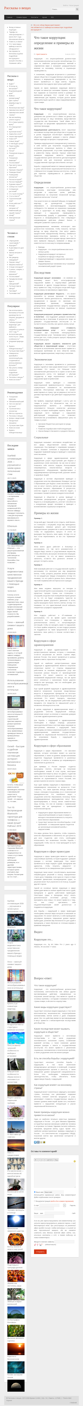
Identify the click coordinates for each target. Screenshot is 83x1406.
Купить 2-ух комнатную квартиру (12, 1006)
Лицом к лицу (14, 262)
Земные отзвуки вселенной (14, 1302)
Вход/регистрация (54, 1201)
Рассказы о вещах (17, 8)
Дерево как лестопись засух (14, 1284)
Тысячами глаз (15, 293)
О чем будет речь (16, 143)
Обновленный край (16, 401)
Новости (13, 139)
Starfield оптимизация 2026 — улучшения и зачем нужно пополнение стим (14, 465)
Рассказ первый (15, 182)
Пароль (73, 1205)
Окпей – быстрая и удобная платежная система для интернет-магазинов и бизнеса (15, 756)
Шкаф (11, 215)
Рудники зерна (15, 184)
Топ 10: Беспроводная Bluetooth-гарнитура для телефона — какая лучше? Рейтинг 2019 (14, 817)
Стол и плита (14, 196)
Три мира (13, 291)
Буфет (11, 84)
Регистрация (74, 5)
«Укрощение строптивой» (14, 242)
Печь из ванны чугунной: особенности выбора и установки (14, 1050)
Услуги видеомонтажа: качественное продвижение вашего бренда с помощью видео (15, 578)
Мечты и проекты (15, 413)
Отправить (40, 1252)
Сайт (74, 1213)
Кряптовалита (41, 54)
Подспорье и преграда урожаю (15, 1266)
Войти (65, 5)
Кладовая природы (16, 341)
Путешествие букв (16, 351)
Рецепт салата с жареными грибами (14, 1100)
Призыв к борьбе (16, 170)
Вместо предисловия (13, 1153)
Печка (11, 151)
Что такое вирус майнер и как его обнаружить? (15, 46)
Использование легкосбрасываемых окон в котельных (16, 985)
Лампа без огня (15, 134)
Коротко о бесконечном (13, 1357)
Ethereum (12, 526)
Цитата (50, 1160)
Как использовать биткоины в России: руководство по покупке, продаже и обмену (16, 315)
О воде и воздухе (16, 267)
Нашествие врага (16, 136)
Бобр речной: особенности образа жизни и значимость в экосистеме (14, 1076)
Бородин (13, 245)
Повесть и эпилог (15, 41)
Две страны (14, 100)
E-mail (36, 1205)
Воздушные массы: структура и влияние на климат (15, 1027)
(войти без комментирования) (62, 1201)
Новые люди (14, 141)
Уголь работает (15, 203)
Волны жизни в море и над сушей (15, 1248)
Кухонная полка (15, 132)
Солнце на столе (16, 186)
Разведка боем (15, 172)
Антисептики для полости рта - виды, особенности (16, 336)
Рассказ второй (15, 179)
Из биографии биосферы (13, 1321)
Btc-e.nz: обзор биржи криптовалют (47, 25)
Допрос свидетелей (16, 418)
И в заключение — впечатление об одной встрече (15, 1173)
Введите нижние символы (44, 1242)
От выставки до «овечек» (14, 1135)
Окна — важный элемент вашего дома (15, 625)
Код (56, 1160)
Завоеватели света (16, 110)
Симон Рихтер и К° (15, 1118)
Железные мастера (16, 108)
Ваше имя (38, 1192)
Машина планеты (16, 264)
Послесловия (14, 163)
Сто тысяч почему (16, 194)
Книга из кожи (14, 379)
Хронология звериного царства (15, 1229)
